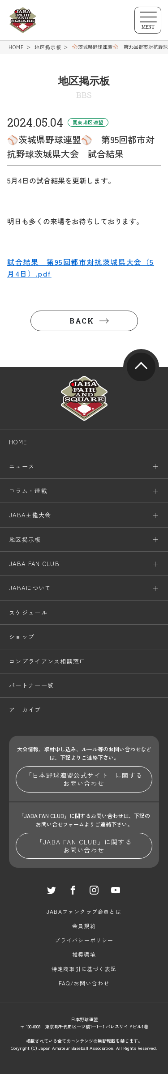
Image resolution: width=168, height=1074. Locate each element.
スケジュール (28, 612)
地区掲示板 (48, 47)
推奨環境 (84, 954)
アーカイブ (25, 710)
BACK (81, 320)
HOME (16, 47)
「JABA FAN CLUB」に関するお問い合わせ (84, 845)
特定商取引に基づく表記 (84, 968)
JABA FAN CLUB (34, 563)
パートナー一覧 (31, 685)
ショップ (21, 636)
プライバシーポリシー (84, 940)
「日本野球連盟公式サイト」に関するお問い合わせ (84, 779)
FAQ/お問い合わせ (84, 983)
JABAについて (30, 588)
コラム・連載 (28, 490)
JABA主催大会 (30, 515)
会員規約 (84, 925)
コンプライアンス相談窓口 (47, 661)
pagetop (141, 367)
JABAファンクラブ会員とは (84, 911)
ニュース (21, 466)
